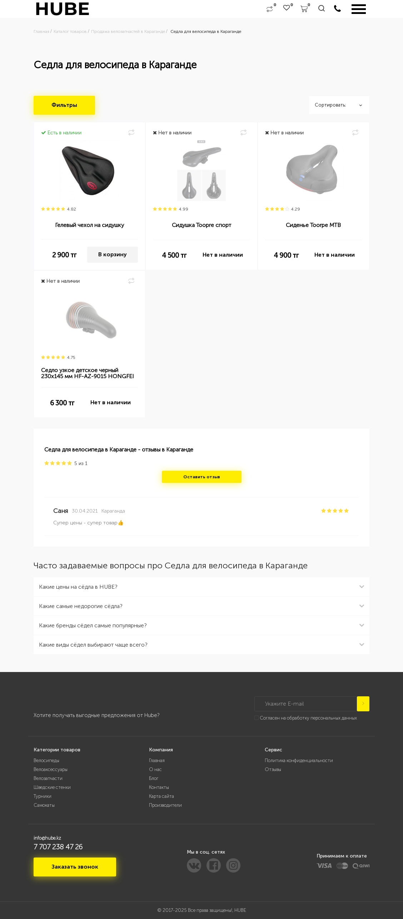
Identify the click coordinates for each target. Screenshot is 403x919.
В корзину (112, 254)
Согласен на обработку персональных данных (308, 718)
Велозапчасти (48, 778)
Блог (153, 778)
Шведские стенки (52, 787)
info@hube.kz (47, 838)
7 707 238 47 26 (58, 847)
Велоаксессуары (51, 769)
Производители (165, 805)
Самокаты (44, 805)
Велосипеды (46, 760)
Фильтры (64, 105)
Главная (157, 760)
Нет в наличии (223, 254)
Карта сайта (161, 796)
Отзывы (273, 769)
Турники (42, 796)
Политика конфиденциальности (299, 760)
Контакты (159, 787)
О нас (155, 769)
